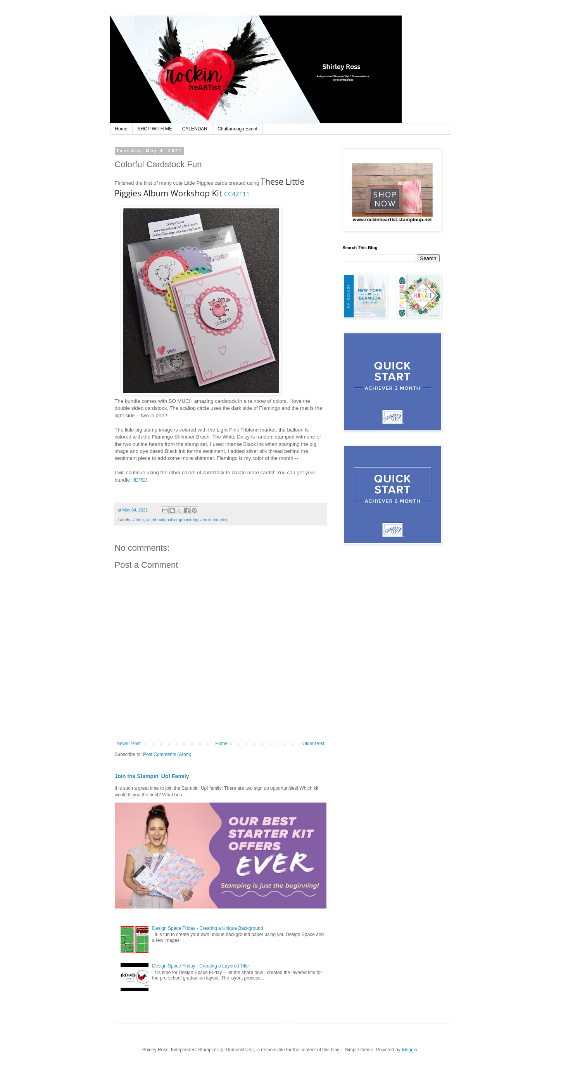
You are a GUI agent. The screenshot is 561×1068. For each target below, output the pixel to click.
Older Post (313, 743)
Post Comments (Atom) (167, 754)
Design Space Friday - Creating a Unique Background (207, 928)
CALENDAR (194, 129)
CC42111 (237, 194)
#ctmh (137, 519)
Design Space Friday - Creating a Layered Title (200, 966)
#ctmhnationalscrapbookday (172, 519)
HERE (138, 480)
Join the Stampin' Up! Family (152, 776)
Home (121, 129)
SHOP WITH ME (155, 129)
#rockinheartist (213, 519)
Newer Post (129, 743)
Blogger (410, 1049)
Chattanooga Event (237, 129)
